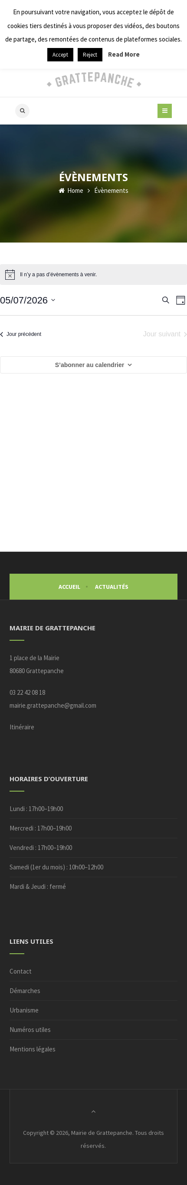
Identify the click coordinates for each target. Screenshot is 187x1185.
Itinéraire (22, 727)
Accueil (69, 587)
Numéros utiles (30, 1029)
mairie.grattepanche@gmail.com (53, 705)
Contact (21, 971)
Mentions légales (33, 1049)
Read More (124, 54)
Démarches (25, 991)
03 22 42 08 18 (27, 692)
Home (71, 190)
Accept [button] (60, 54)
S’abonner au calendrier (90, 364)
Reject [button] (90, 54)
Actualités (111, 587)
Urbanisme (24, 1010)
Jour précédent (20, 334)
